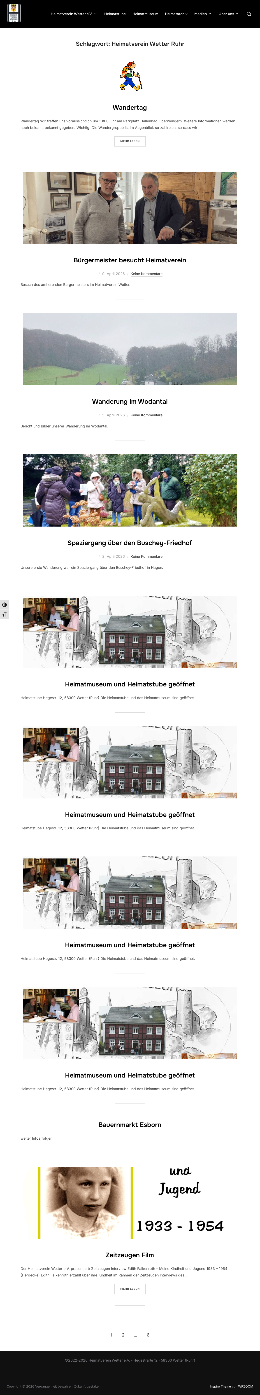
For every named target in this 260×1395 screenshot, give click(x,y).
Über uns (229, 14)
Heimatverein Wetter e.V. (74, 14)
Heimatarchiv (176, 14)
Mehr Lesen (133, 141)
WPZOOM (245, 1386)
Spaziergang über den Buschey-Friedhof (130, 542)
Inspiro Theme (220, 1386)
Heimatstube (115, 14)
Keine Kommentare (146, 273)
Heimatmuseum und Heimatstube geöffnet (129, 683)
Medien (203, 14)
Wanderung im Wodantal (129, 400)
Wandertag (130, 106)
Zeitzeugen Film (130, 1254)
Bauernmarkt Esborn (130, 1124)
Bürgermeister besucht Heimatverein (130, 259)
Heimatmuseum (145, 14)
